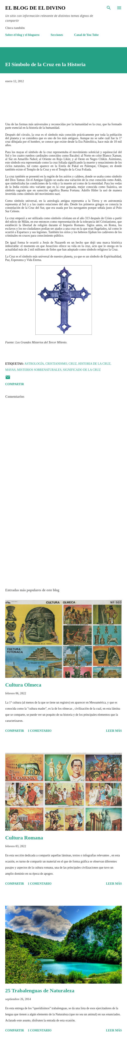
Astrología (34, 363)
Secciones (57, 35)
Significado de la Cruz (82, 369)
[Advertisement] (63, 543)
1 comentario (39, 730)
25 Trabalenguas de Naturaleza (39, 990)
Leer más (114, 730)
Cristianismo (56, 363)
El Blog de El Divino (35, 8)
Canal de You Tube (86, 35)
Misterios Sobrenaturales (39, 369)
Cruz (73, 363)
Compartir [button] (14, 384)
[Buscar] (108, 7)
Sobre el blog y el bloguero (22, 35)
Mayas (10, 369)
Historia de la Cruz (94, 363)
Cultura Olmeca (23, 685)
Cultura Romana (24, 837)
